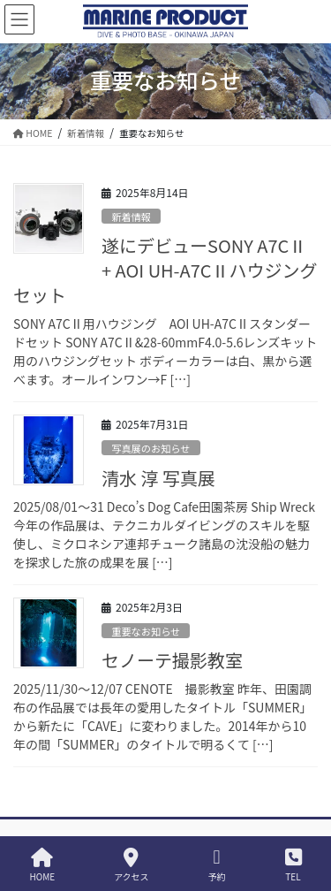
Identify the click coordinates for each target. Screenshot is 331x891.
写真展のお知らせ (150, 448)
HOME (42, 865)
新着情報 (131, 216)
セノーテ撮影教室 (172, 660)
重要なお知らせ (145, 631)
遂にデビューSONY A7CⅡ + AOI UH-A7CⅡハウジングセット (165, 270)
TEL (293, 865)
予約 (217, 865)
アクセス (131, 865)
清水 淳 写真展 (158, 478)
